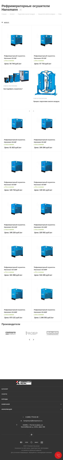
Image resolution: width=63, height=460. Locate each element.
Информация (7, 409)
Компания (6, 404)
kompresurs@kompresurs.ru (33, 421)
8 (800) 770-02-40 (32, 417)
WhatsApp (31, 434)
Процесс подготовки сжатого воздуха (46, 101)
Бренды (5, 399)
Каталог (5, 389)
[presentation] (30, 111)
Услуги (4, 394)
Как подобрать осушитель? (13, 89)
